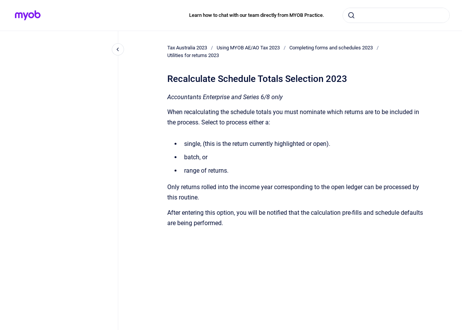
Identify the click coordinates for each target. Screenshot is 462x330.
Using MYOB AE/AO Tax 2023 (248, 48)
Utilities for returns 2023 (193, 55)
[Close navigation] (118, 49)
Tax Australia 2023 (187, 48)
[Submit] (351, 15)
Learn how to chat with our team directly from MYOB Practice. (256, 15)
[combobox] (396, 15)
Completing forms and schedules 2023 (331, 48)
